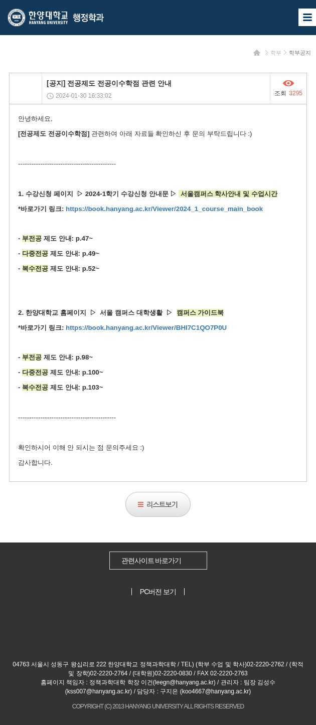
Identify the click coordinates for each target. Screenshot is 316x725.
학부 (275, 53)
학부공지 (300, 53)
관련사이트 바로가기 (151, 561)
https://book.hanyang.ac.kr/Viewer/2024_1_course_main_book (164, 209)
